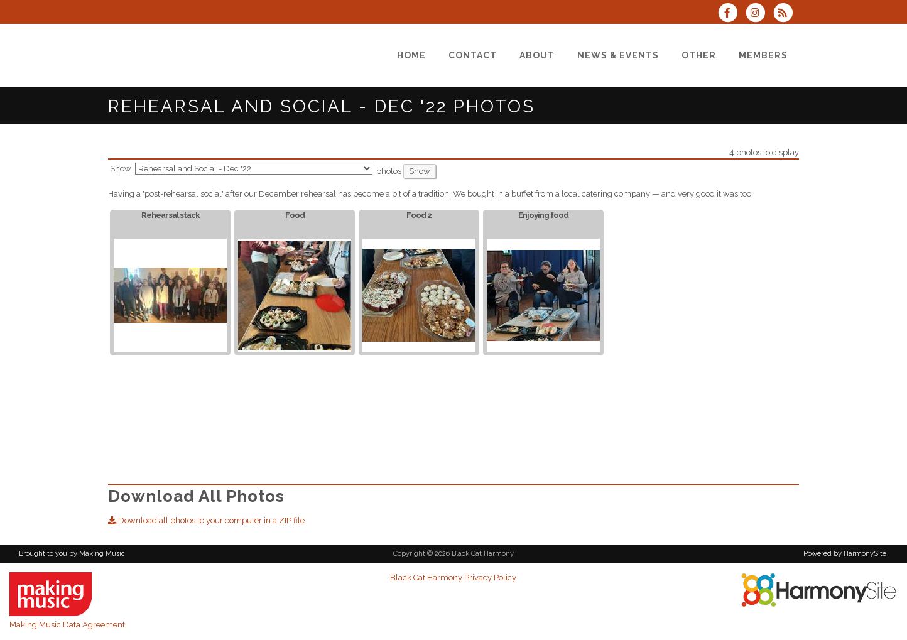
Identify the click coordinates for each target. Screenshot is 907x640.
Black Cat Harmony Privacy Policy (453, 577)
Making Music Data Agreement (67, 624)
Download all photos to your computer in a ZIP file (206, 520)
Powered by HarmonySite (844, 554)
